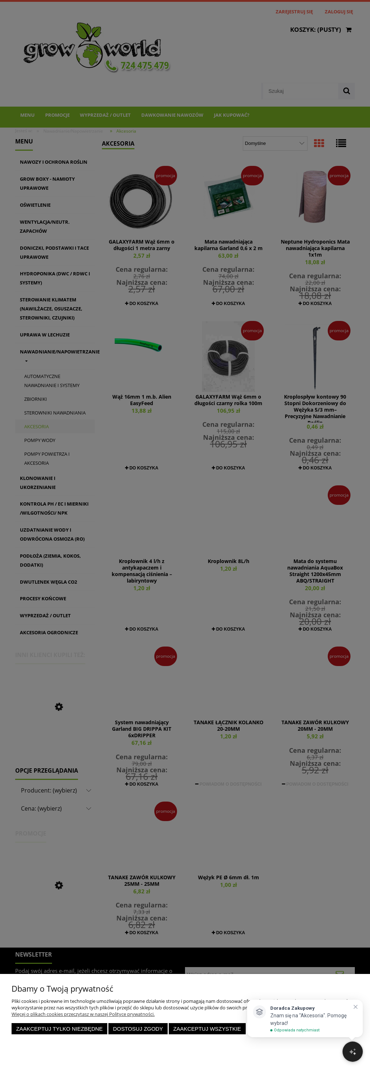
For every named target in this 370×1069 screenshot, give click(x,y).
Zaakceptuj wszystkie (207, 1029)
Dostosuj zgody (138, 1029)
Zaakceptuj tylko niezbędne (59, 1029)
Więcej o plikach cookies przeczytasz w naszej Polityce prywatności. (83, 1014)
